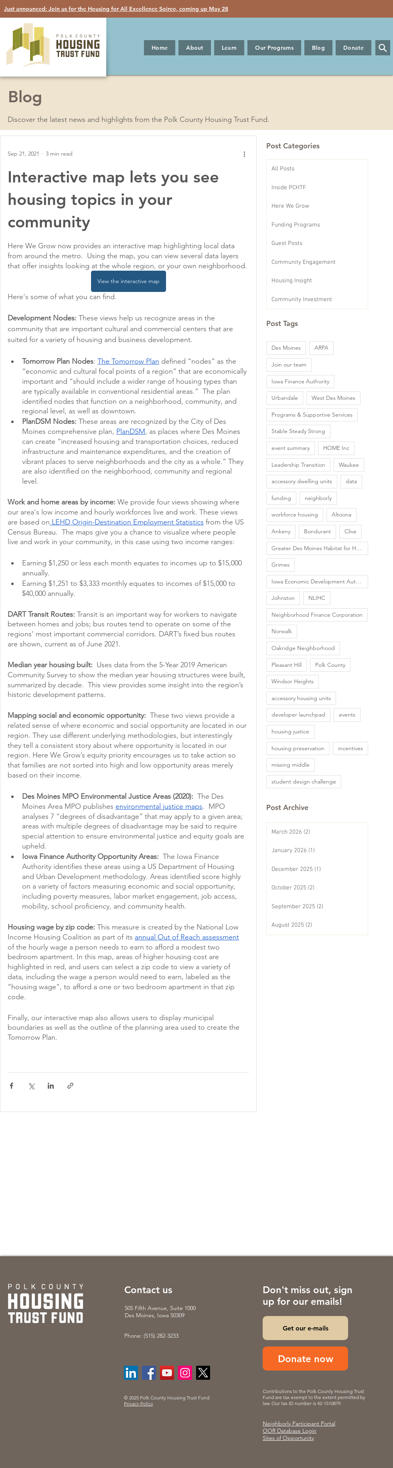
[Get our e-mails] (305, 1328)
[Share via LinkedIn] (51, 1085)
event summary (290, 448)
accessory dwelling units (301, 481)
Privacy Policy (138, 1404)
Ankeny (280, 531)
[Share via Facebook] (11, 1085)
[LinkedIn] (131, 1373)
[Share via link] (70, 1085)
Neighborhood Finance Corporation (317, 614)
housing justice (290, 731)
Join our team (288, 364)
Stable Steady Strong (298, 431)
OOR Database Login (289, 1430)
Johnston (283, 597)
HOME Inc (336, 448)
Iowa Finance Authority (300, 381)
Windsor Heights (292, 681)
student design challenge (303, 781)
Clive (350, 531)
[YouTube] (167, 1373)
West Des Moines (333, 397)
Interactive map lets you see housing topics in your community (113, 199)
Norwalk (281, 631)
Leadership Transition (298, 464)
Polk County (330, 664)
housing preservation (297, 748)
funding (281, 498)
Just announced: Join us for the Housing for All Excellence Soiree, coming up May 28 (116, 8)
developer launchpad (298, 714)
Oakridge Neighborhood (303, 648)
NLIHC (316, 597)
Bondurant (317, 531)
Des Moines (286, 347)
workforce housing (294, 514)
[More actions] (244, 153)
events (347, 714)
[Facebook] (149, 1373)
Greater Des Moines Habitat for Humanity (319, 548)
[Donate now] (305, 1359)
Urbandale (284, 397)
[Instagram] (185, 1373)
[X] (203, 1373)
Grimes (280, 564)
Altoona (341, 514)
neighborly (318, 498)
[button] (194, 47)
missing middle (290, 764)
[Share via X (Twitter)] (31, 1085)
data (351, 481)
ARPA (321, 347)
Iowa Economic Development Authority (319, 581)
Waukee (349, 464)
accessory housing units (301, 698)
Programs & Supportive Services (311, 414)
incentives (350, 748)
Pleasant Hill (286, 664)
